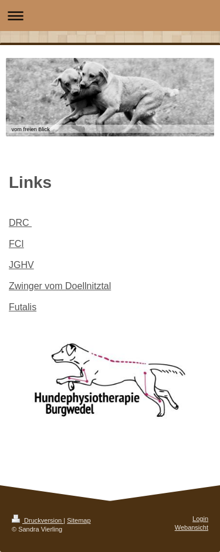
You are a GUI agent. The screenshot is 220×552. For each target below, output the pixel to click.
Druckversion (37, 520)
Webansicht (191, 527)
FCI (16, 244)
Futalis (22, 307)
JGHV (21, 265)
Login (200, 518)
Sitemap (78, 520)
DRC (20, 223)
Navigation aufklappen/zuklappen (110, 15)
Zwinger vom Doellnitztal (60, 286)
